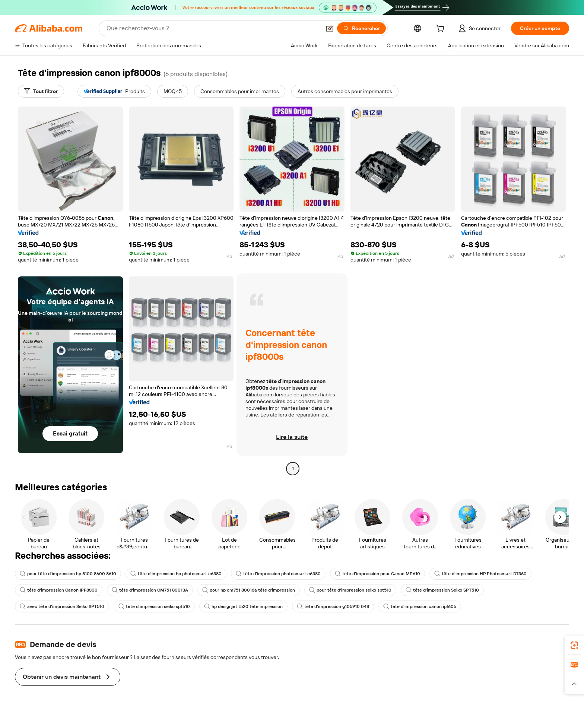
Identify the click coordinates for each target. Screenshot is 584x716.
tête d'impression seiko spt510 (154, 606)
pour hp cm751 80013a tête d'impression (248, 590)
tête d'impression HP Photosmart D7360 (480, 574)
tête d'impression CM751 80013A (150, 590)
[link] (574, 645)
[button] (329, 28)
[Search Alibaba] (213, 28)
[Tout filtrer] (41, 91)
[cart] (441, 29)
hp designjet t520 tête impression (243, 606)
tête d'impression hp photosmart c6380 (176, 574)
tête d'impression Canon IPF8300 (59, 590)
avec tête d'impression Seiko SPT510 (62, 606)
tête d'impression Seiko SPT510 (442, 590)
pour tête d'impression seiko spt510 (350, 590)
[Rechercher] (361, 28)
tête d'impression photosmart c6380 (278, 574)
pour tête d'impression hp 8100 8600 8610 (68, 574)
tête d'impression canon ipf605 (419, 606)
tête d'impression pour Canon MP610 (377, 574)
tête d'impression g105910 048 (333, 606)
